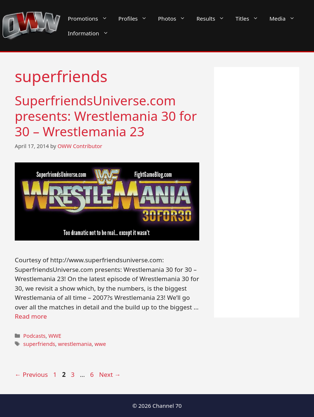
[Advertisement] (256, 192)
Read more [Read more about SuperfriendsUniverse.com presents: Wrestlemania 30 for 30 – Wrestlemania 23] (31, 316)
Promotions (90, 18)
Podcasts (34, 335)
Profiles (135, 18)
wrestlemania (75, 343)
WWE (54, 335)
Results (213, 18)
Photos (174, 18)
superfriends (39, 343)
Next (110, 374)
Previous (31, 374)
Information (91, 33)
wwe (100, 343)
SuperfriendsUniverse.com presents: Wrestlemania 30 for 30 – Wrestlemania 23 (106, 116)
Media (284, 18)
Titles (249, 18)
